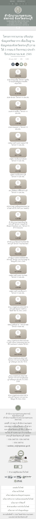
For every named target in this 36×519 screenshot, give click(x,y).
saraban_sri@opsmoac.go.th (18, 446)
